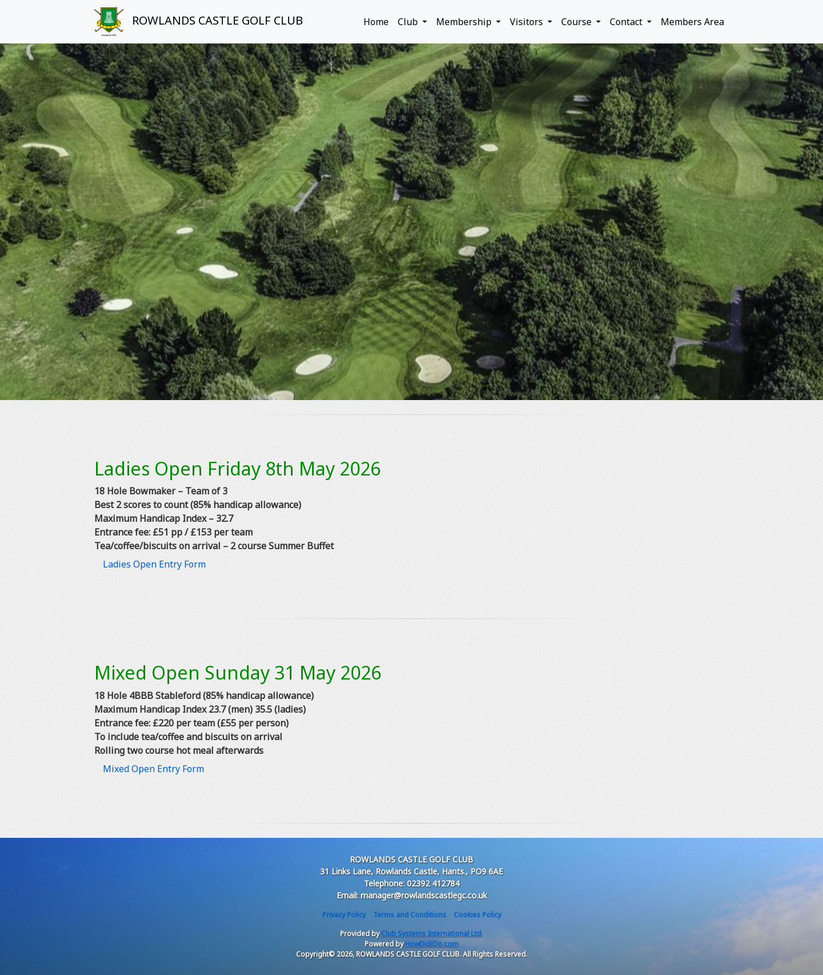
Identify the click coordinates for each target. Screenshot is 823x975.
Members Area (692, 21)
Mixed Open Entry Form (153, 768)
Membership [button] (465, 21)
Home (376, 21)
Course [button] (577, 21)
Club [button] (409, 21)
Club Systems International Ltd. (432, 933)
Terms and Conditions (409, 915)
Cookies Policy (477, 915)
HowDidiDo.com (431, 944)
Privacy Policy (344, 915)
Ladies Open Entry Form (154, 564)
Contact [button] (627, 21)
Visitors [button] (527, 21)
